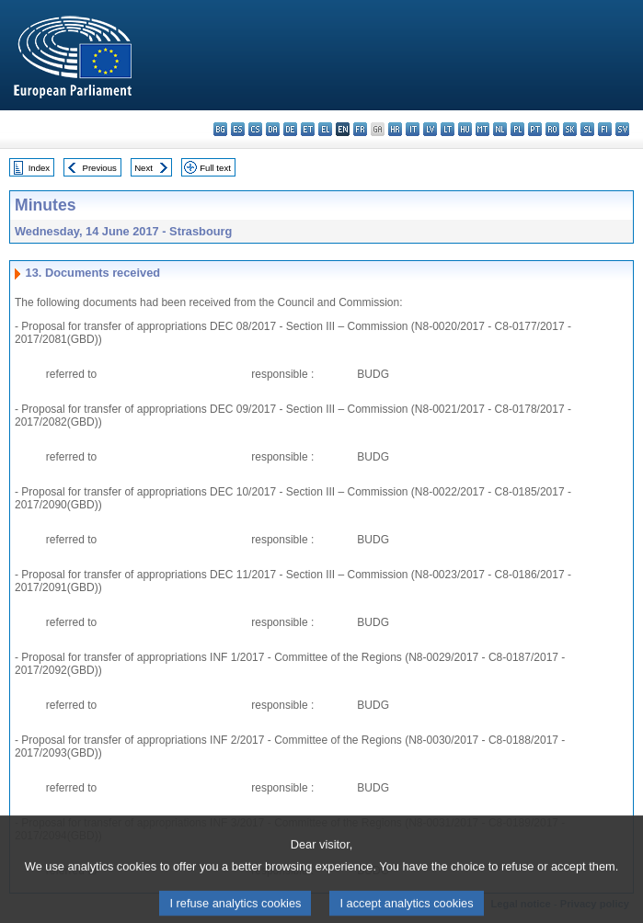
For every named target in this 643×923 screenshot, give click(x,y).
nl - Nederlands (500, 129)
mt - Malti (482, 129)
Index (39, 168)
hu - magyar (465, 129)
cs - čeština (255, 129)
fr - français (360, 129)
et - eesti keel (308, 129)
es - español (238, 129)
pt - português (535, 129)
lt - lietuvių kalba (447, 129)
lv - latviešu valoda (430, 129)
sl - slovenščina (587, 129)
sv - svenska (622, 129)
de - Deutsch (290, 129)
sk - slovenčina (570, 129)
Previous (100, 168)
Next (143, 168)
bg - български (220, 129)
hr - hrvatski (395, 129)
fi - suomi (605, 129)
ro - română (552, 129)
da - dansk (273, 129)
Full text (215, 168)
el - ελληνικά (325, 129)
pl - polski (517, 129)
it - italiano (412, 129)
